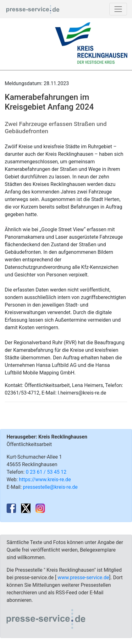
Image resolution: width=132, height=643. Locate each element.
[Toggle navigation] (118, 9)
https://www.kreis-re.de (45, 479)
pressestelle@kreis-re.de (50, 487)
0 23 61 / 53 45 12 (46, 472)
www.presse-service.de (83, 577)
